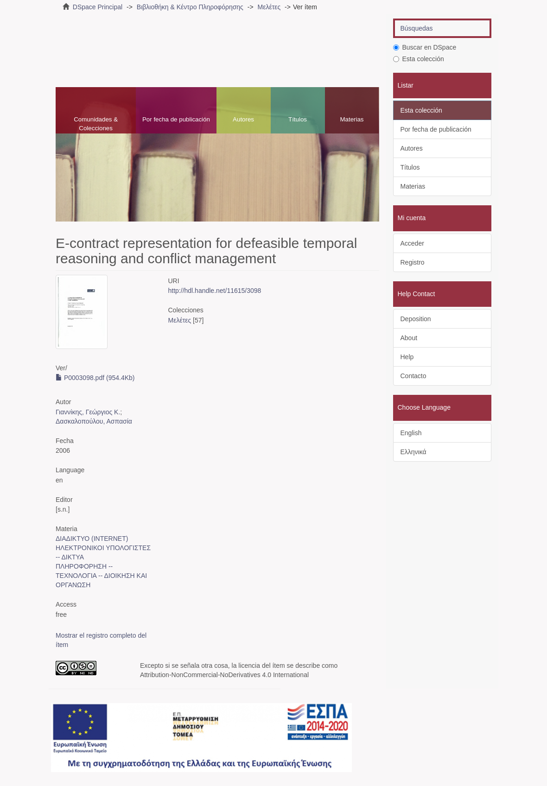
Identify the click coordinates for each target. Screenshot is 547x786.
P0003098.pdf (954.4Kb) (95, 377)
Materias (351, 119)
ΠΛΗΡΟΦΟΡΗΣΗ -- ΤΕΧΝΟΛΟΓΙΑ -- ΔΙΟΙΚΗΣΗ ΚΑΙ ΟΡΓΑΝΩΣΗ (101, 576)
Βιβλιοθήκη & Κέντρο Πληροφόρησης (190, 7)
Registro (413, 262)
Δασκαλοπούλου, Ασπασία (94, 421)
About (409, 338)
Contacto (413, 376)
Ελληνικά (413, 452)
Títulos (297, 119)
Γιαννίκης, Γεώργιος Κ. (88, 412)
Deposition (416, 319)
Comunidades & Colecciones (96, 124)
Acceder (412, 243)
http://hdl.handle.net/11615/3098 (214, 290)
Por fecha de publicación (176, 119)
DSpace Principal (97, 7)
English (411, 433)
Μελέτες (268, 7)
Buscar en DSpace (425, 47)
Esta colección (418, 59)
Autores (243, 119)
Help (407, 357)
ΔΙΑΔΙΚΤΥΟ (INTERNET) (92, 538)
